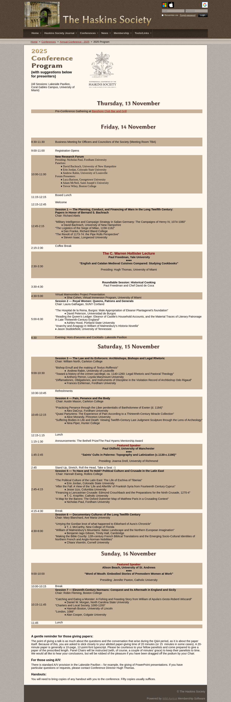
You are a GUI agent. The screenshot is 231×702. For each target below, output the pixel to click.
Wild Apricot (169, 698)
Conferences (48, 41)
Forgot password (187, 15)
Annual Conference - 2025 (74, 41)
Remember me (171, 15)
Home (34, 41)
